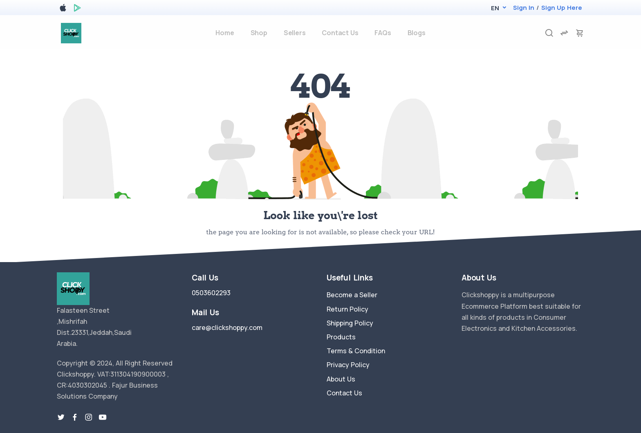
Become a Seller (352, 294)
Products (341, 336)
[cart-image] (579, 32)
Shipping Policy (350, 323)
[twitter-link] (61, 417)
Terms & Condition (356, 350)
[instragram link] (89, 417)
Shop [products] (259, 32)
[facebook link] (75, 417)
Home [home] (224, 32)
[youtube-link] (103, 417)
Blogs (417, 32)
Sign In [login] (523, 7)
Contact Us (344, 392)
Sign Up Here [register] (561, 7)
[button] (495, 8)
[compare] (564, 32)
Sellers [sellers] (295, 32)
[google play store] (77, 9)
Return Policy (347, 309)
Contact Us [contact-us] (340, 32)
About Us (341, 379)
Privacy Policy (348, 364)
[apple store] (62, 9)
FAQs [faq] (382, 32)
